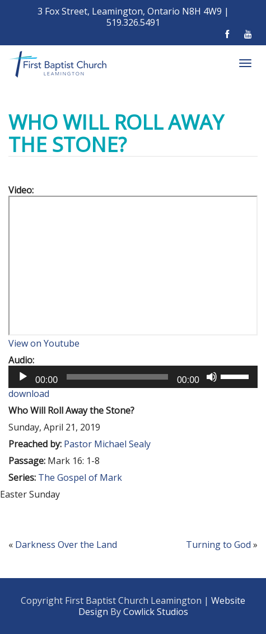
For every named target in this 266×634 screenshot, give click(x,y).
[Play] (23, 376)
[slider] (117, 377)
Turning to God (218, 544)
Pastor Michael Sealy (107, 444)
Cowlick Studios (155, 611)
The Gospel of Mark (80, 477)
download (28, 393)
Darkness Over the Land (66, 544)
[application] (133, 377)
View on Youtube (44, 343)
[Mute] (211, 376)
